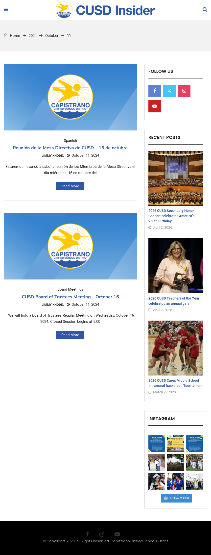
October (51, 35)
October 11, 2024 (83, 155)
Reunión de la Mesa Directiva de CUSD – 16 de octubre (70, 148)
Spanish (70, 141)
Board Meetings (70, 289)
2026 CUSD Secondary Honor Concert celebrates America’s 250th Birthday (171, 216)
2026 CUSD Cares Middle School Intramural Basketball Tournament (175, 383)
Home (12, 35)
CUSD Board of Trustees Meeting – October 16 (70, 297)
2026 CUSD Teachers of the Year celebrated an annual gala (173, 300)
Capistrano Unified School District (139, 541)
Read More (70, 186)
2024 (33, 35)
